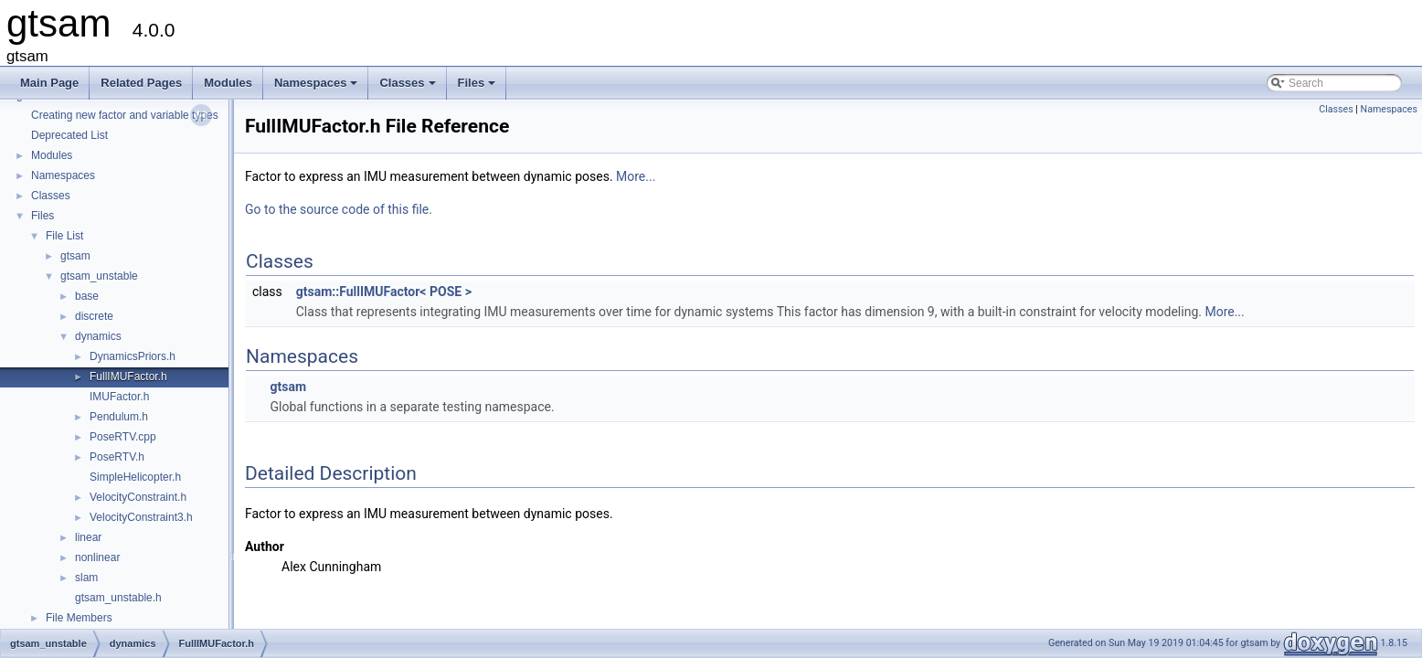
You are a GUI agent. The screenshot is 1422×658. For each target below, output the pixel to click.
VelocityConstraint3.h (141, 517)
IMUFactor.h (119, 396)
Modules (228, 83)
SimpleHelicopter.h (135, 477)
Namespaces (317, 88)
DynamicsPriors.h (132, 356)
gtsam (75, 255)
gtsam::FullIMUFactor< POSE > (384, 291)
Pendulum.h (119, 416)
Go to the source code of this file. (338, 209)
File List (64, 235)
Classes (408, 88)
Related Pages (141, 83)
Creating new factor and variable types (124, 115)
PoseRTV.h (117, 457)
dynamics (98, 336)
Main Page (49, 83)
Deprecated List (69, 135)
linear (88, 537)
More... (635, 176)
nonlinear (97, 557)
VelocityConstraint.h (138, 497)
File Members (79, 617)
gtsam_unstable (99, 276)
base (87, 296)
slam (86, 577)
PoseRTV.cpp (123, 436)
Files (478, 88)
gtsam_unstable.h (118, 597)
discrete (94, 316)
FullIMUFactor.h (128, 376)
